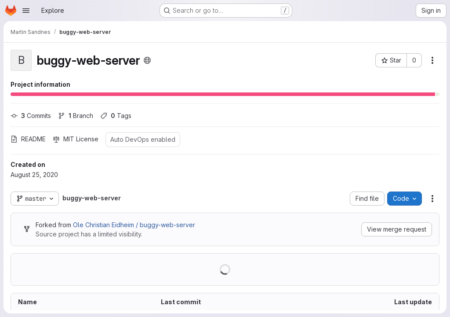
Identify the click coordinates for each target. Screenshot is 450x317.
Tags (115, 115)
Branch (75, 115)
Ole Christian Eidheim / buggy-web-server (134, 225)
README (28, 139)
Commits (31, 115)
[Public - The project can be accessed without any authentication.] (147, 60)
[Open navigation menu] (26, 11)
